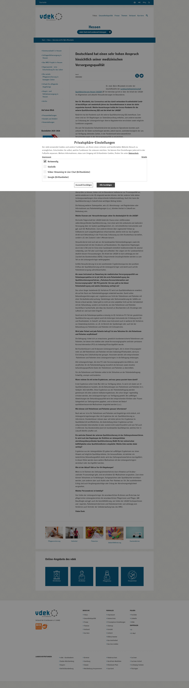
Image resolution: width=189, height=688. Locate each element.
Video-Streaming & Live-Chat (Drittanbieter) (69, 172)
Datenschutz (133, 153)
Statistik (52, 167)
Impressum (46, 157)
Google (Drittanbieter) (58, 177)
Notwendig (53, 161)
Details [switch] (144, 157)
